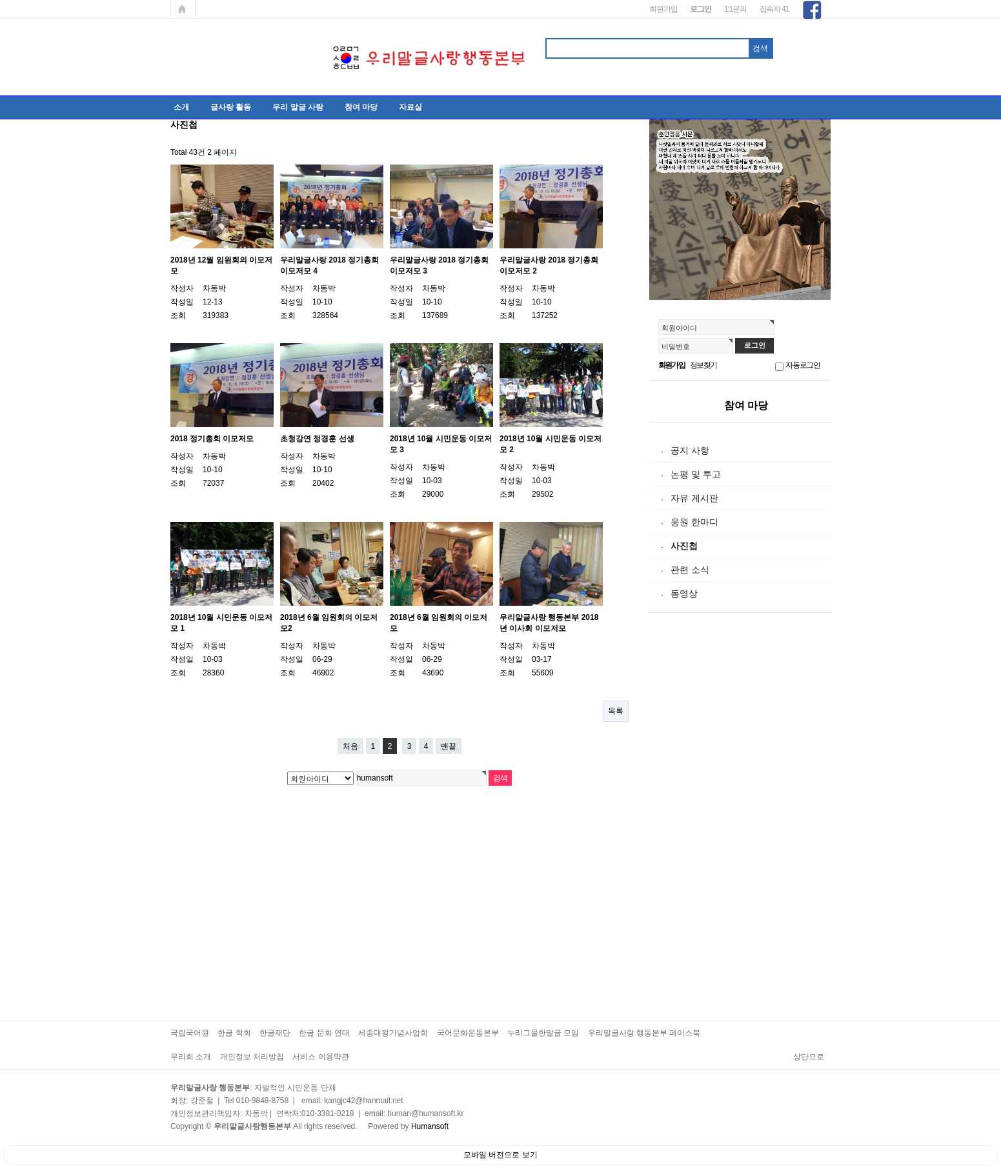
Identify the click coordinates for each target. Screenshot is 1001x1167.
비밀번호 (676, 346)
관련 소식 (690, 569)
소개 (181, 107)
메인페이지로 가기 (183, 9)
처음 (350, 746)
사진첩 (684, 546)
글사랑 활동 (230, 107)
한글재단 (274, 1032)
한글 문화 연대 (324, 1032)
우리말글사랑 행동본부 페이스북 (644, 1032)
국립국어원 (189, 1032)
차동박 (214, 288)
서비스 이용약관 (320, 1056)
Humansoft (430, 1126)
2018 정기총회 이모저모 (212, 438)
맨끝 (448, 746)
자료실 (410, 107)
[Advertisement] (746, 824)
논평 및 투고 (696, 474)
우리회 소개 (190, 1056)
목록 (615, 710)
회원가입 (663, 9)
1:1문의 (735, 9)
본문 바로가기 (0, 0)
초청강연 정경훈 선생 (317, 438)
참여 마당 (361, 107)
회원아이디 (679, 328)
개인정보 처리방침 (252, 1056)
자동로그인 (802, 365)
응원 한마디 (694, 522)
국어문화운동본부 (468, 1032)
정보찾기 (703, 365)
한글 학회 (233, 1032)
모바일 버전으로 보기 (500, 1154)
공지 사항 (690, 450)
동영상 (684, 593)
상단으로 (808, 1056)
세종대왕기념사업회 (393, 1032)
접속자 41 (774, 9)
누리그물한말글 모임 (543, 1032)
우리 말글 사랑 (297, 107)
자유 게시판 (694, 498)
